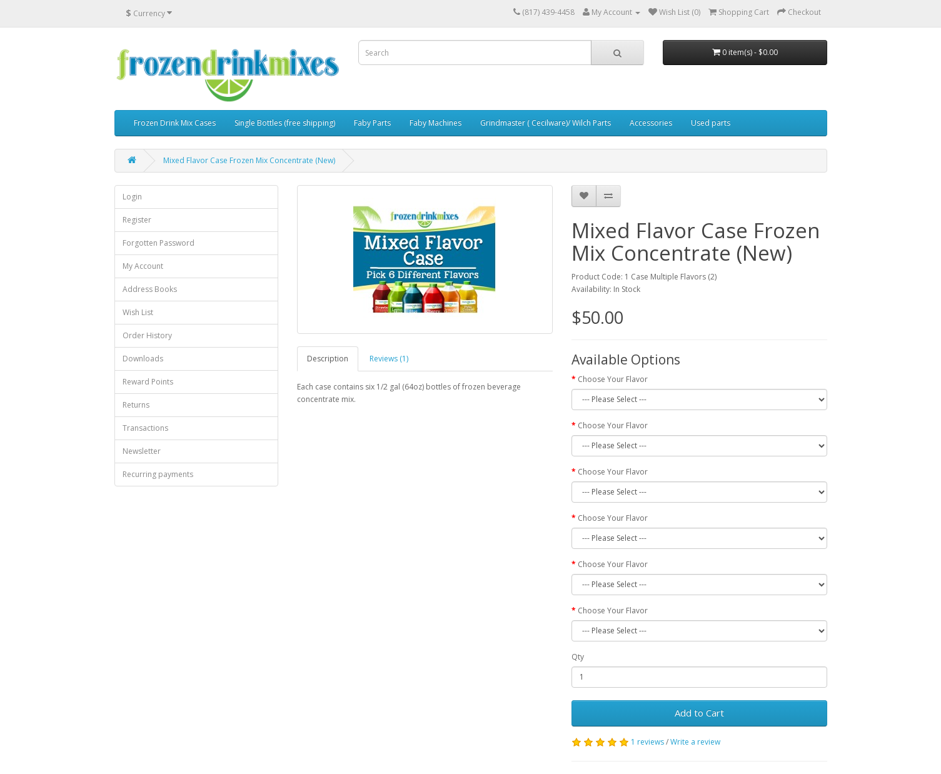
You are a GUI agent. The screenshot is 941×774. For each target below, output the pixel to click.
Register (137, 219)
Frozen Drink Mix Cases (175, 123)
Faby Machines (435, 123)
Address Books (150, 289)
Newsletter (142, 451)
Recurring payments (158, 474)
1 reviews (647, 741)
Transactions (145, 428)
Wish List (138, 312)
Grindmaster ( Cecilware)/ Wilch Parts (545, 123)
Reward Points (148, 381)
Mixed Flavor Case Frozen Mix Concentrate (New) (249, 160)
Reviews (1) (389, 358)
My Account (143, 266)
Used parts (710, 123)
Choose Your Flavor (613, 379)
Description (327, 358)
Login (132, 196)
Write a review (695, 741)
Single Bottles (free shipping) (284, 123)
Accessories (651, 123)
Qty (577, 656)
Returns (136, 405)
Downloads (143, 358)
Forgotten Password (158, 243)
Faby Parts (372, 123)
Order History (147, 335)
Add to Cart (699, 712)
